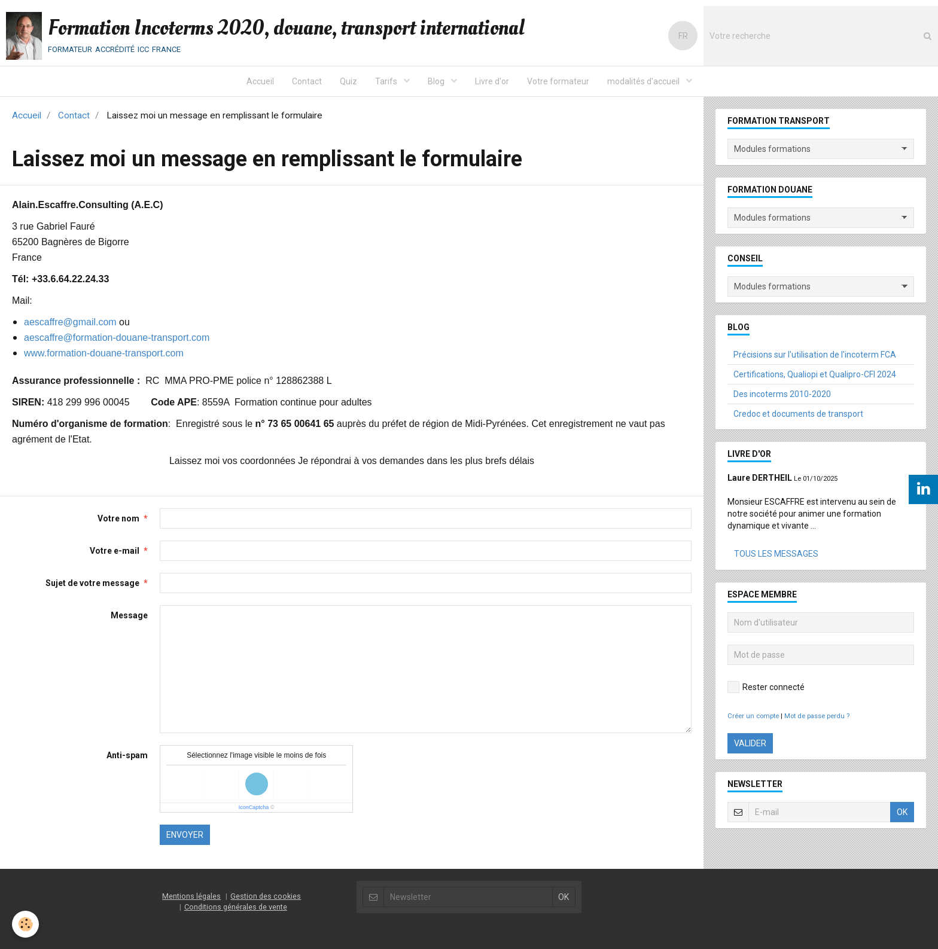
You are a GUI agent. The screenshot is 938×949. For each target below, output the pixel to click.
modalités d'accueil (644, 81)
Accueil (260, 81)
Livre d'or (492, 81)
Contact (307, 81)
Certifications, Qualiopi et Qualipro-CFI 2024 (814, 374)
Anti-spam (127, 755)
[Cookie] (25, 924)
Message (129, 615)
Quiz (348, 81)
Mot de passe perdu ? (816, 716)
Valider (750, 743)
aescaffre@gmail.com (70, 322)
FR (683, 36)
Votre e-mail (114, 551)
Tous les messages (776, 554)
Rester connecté (766, 687)
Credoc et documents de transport (798, 414)
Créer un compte (753, 716)
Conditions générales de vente (235, 906)
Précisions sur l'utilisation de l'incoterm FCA (814, 354)
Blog (437, 81)
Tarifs (387, 81)
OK (902, 812)
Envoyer (184, 835)
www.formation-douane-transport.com (104, 353)
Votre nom (118, 518)
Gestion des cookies (265, 896)
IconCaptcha (254, 807)
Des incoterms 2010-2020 (782, 394)
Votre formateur (558, 81)
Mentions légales (191, 896)
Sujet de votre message (92, 583)
